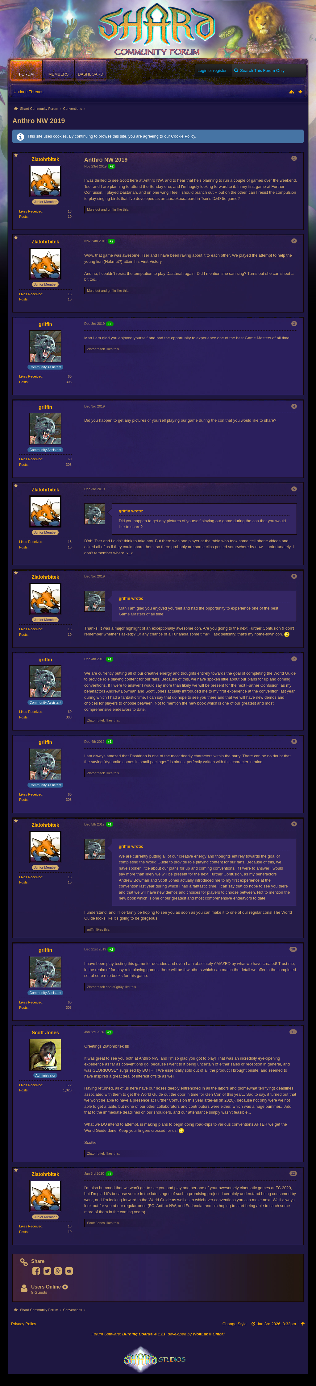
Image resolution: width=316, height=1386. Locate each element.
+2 (112, 166)
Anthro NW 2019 (38, 121)
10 (293, 949)
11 (293, 1032)
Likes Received (30, 211)
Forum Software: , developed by (157, 1334)
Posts (23, 216)
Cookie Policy (183, 136)
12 (293, 1173)
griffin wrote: (131, 511)
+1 (110, 324)
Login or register (212, 70)
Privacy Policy (23, 1324)
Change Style (234, 1324)
